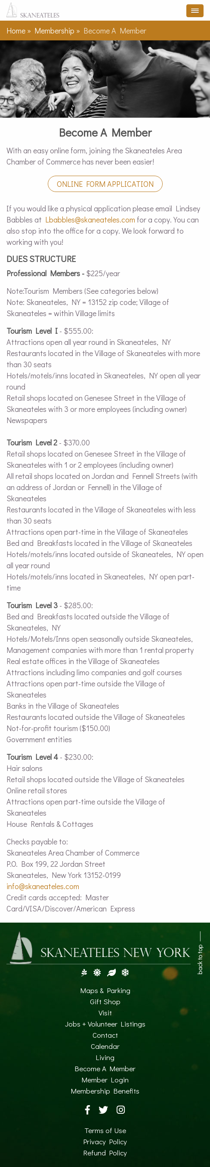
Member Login (105, 1080)
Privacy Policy (105, 1141)
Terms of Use (105, 1130)
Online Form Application (105, 184)
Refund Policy (105, 1153)
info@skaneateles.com (42, 886)
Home (15, 30)
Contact (105, 1035)
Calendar (105, 1046)
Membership (54, 30)
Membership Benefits (105, 1091)
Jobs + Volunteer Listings (105, 1024)
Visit (105, 1013)
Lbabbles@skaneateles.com (90, 219)
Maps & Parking (105, 990)
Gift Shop (105, 1001)
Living (105, 1057)
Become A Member (105, 1068)
